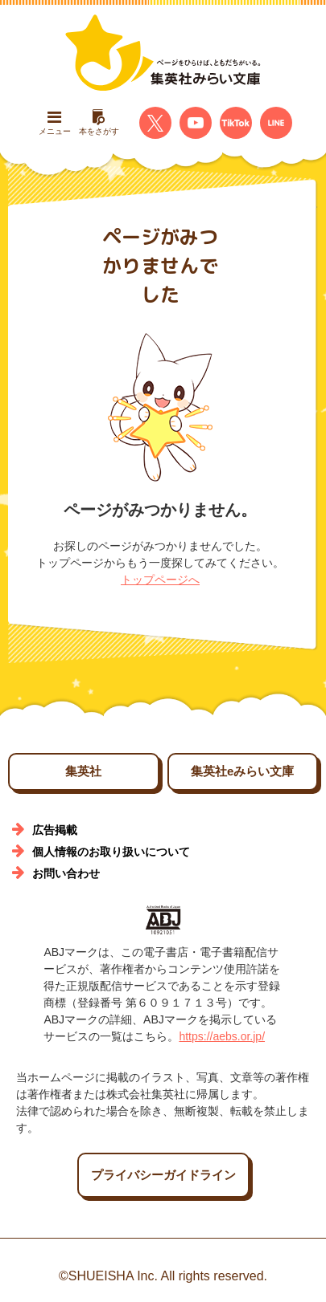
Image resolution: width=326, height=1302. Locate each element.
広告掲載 (54, 830)
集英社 (83, 771)
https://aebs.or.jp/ (222, 1036)
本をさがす (99, 122)
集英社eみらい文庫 (242, 771)
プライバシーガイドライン (163, 1175)
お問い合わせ (66, 873)
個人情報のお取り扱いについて (111, 851)
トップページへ (160, 579)
